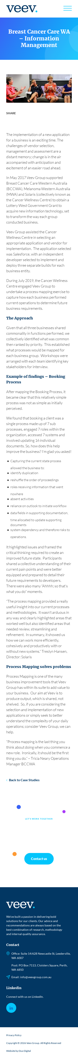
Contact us (39, 859)
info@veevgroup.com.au (35, 977)
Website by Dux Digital (18, 1050)
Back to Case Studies (24, 780)
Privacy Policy (13, 1035)
